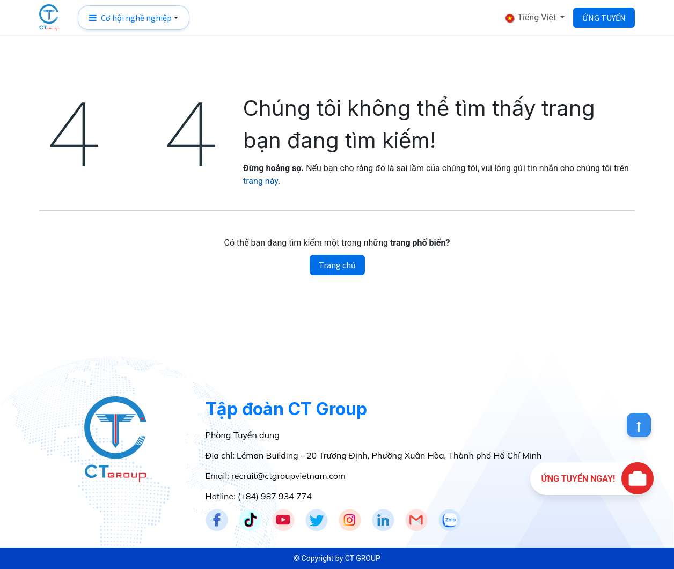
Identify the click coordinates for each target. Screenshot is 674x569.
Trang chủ (337, 265)
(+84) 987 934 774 (275, 496)
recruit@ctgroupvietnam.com (288, 475)
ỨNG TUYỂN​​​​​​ (604, 17)
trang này (260, 181)
